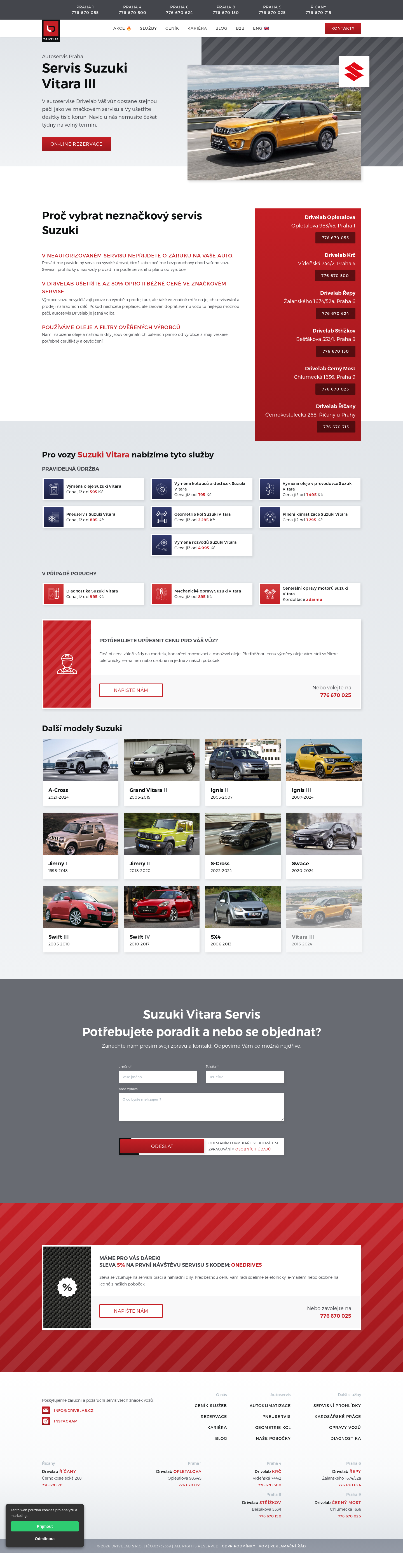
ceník (172, 28)
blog (221, 28)
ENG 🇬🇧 (261, 28)
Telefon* (212, 1066)
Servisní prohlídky (337, 1405)
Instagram (66, 1421)
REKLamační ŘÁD (288, 1546)
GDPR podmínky (239, 1546)
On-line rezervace (76, 144)
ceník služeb (211, 1405)
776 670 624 (179, 12)
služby (148, 28)
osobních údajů (253, 1149)
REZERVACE (214, 1416)
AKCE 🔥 (122, 28)
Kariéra (197, 28)
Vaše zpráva (128, 1089)
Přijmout (45, 1526)
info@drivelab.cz (73, 1410)
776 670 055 (85, 12)
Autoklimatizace (270, 1405)
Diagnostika (346, 1438)
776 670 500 (132, 12)
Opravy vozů (345, 1427)
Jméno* (125, 1066)
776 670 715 (318, 12)
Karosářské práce (338, 1416)
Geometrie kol (273, 1427)
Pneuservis (277, 1416)
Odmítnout (45, 1538)
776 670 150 (226, 12)
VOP (263, 1546)
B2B (240, 28)
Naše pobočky (273, 1438)
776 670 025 (272, 12)
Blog (221, 1438)
